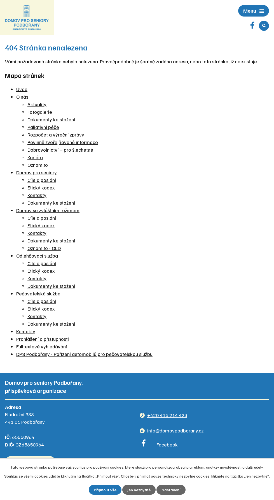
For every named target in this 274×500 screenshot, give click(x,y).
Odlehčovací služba (37, 256)
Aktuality (36, 104)
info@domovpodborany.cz (175, 430)
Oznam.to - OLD (44, 248)
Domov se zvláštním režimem (47, 210)
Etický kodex (41, 187)
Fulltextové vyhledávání (41, 346)
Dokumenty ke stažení (51, 119)
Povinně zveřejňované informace (62, 142)
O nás (22, 97)
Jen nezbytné (139, 489)
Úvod (21, 89)
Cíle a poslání (41, 180)
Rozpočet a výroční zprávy (55, 134)
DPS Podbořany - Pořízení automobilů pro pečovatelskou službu (84, 354)
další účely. (254, 467)
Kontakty (36, 195)
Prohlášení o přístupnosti (42, 339)
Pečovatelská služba (38, 293)
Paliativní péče (43, 127)
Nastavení (171, 489)
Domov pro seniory (36, 172)
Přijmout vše (105, 489)
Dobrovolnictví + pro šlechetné (60, 150)
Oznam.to (37, 165)
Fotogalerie (39, 112)
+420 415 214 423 (167, 415)
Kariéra (35, 157)
